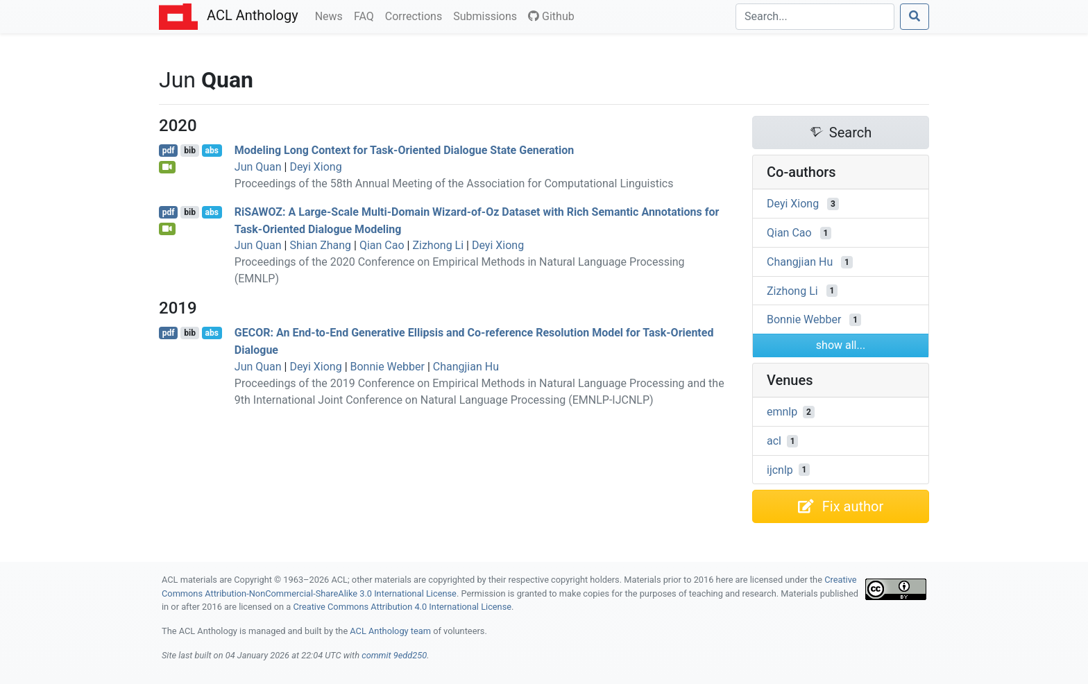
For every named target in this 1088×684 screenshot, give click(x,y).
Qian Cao (382, 245)
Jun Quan (258, 166)
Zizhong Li (438, 245)
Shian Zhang (320, 245)
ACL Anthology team (390, 631)
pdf (168, 150)
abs (211, 150)
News (331, 15)
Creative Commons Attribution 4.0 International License (402, 606)
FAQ (367, 15)
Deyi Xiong (315, 166)
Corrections (416, 15)
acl (774, 440)
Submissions (487, 15)
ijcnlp (780, 469)
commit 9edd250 (394, 655)
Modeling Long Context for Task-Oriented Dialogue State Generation (404, 150)
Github (551, 16)
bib (190, 150)
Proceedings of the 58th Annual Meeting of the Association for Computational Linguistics (454, 183)
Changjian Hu (466, 366)
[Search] (815, 16)
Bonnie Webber (387, 366)
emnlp (782, 411)
